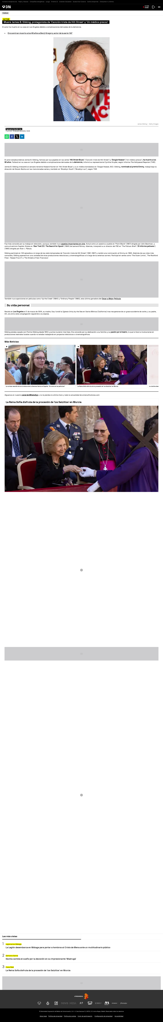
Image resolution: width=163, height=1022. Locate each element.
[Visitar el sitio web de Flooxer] (123, 1003)
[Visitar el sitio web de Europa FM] (98, 1003)
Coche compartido (92, 1)
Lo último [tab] (87, 936)
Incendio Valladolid (65, 1)
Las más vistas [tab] (9, 936)
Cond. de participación (85, 1016)
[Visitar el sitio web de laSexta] (47, 1003)
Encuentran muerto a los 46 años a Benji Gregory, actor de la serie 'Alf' (40, 33)
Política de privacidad (55, 1016)
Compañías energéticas (37, 1)
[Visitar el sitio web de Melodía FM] (106, 1003)
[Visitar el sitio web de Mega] (73, 1003)
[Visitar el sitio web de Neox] (56, 1003)
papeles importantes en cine (73, 244)
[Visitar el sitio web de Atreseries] (81, 1003)
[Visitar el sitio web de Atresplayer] (115, 1003)
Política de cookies (70, 1016)
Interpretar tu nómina (107, 1)
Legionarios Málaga (14, 944)
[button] (159, 7)
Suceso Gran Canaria (79, 1)
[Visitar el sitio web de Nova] (64, 1003)
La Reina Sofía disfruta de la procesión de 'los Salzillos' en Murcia (44, 402)
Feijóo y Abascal (23, 1)
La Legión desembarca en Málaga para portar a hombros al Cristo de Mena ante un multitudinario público (58, 947)
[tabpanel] (81, 957)
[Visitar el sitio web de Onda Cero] (90, 1003)
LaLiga (48, 1)
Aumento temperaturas (9, 1)
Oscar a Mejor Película (111, 299)
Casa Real (10, 967)
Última (147, 7)
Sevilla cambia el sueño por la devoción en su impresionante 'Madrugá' (41, 959)
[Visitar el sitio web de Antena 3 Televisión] (39, 1003)
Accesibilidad (119, 1016)
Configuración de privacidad (104, 1016)
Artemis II (54, 1)
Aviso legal (43, 1016)
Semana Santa (12, 956)
